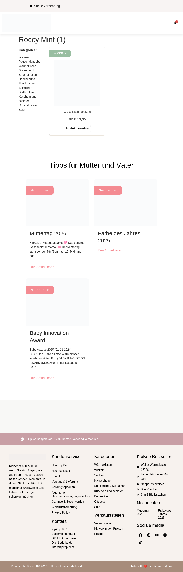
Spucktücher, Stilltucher (27, 85)
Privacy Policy (61, 512)
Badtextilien (26, 92)
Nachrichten (148, 502)
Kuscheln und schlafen (27, 98)
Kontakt (56, 476)
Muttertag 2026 (48, 233)
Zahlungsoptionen (63, 487)
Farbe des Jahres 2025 (164, 514)
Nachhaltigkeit (61, 470)
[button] (163, 23)
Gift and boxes (28, 105)
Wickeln (24, 57)
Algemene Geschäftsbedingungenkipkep (70, 494)
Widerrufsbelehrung (64, 507)
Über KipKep (60, 465)
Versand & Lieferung (65, 481)
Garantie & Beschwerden (68, 501)
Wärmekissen (27, 66)
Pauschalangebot (30, 61)
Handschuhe (27, 79)
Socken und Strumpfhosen (28, 72)
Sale (22, 109)
